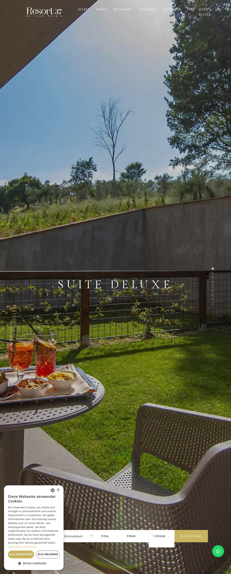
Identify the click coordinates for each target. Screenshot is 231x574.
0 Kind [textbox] (131, 536)
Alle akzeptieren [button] (21, 554)
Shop (191, 9)
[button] (34, 563)
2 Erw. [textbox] (105, 536)
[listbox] (53, 490)
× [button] (58, 490)
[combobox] (108, 536)
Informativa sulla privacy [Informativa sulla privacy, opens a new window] (22, 546)
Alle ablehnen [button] (48, 554)
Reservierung (191, 536)
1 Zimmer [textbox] (159, 536)
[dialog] (34, 527)
